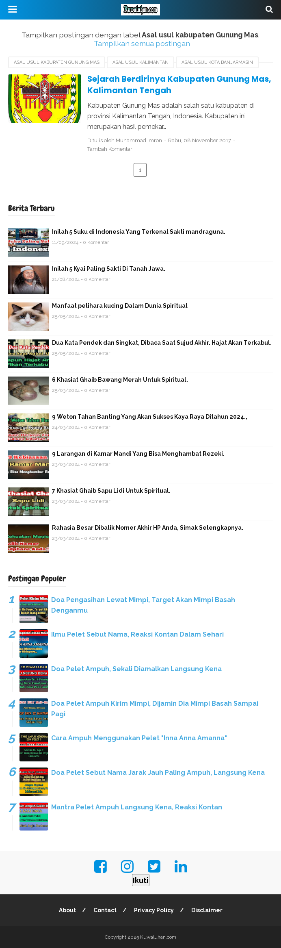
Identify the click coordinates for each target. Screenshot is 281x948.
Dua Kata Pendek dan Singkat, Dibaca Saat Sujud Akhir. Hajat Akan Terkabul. (162, 342)
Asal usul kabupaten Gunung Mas (56, 62)
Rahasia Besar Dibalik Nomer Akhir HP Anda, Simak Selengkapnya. (147, 527)
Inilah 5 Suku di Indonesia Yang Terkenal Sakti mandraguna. (138, 231)
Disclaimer (207, 910)
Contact (105, 910)
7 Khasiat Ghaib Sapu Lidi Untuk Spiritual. (111, 490)
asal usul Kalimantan (140, 62)
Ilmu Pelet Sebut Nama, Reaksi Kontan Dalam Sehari (137, 634)
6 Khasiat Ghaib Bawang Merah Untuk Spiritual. (120, 379)
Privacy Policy (154, 910)
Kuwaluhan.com (158, 937)
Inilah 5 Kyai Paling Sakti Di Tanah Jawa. (108, 268)
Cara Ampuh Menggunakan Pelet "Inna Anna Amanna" (139, 738)
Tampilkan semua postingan (142, 43)
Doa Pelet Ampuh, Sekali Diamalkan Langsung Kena (136, 669)
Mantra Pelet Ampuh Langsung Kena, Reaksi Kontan (136, 807)
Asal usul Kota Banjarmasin (217, 62)
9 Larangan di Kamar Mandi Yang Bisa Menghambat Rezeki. (138, 453)
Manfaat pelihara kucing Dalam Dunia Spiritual (120, 305)
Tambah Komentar (109, 149)
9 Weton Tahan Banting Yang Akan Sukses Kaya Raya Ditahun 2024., (149, 416)
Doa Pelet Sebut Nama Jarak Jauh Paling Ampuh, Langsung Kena (158, 772)
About (67, 910)
